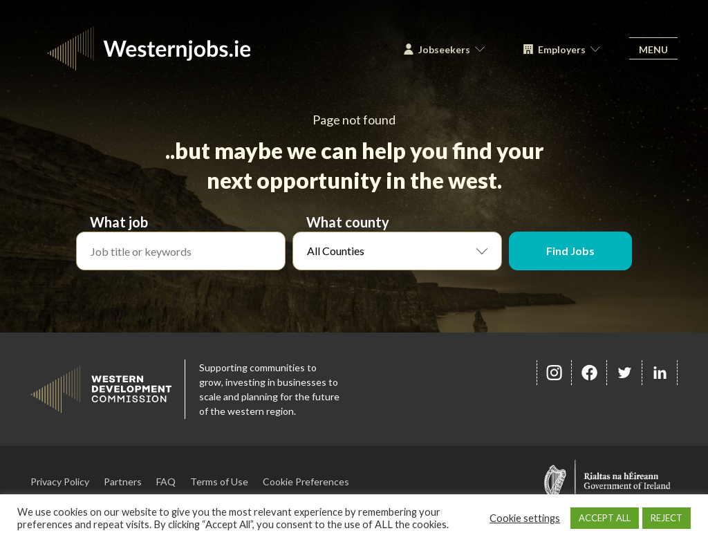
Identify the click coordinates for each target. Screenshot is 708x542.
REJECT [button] (666, 517)
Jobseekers (444, 49)
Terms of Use (219, 481)
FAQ (166, 481)
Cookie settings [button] (525, 518)
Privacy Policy (59, 481)
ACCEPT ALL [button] (605, 517)
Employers (562, 49)
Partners (123, 481)
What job (119, 222)
